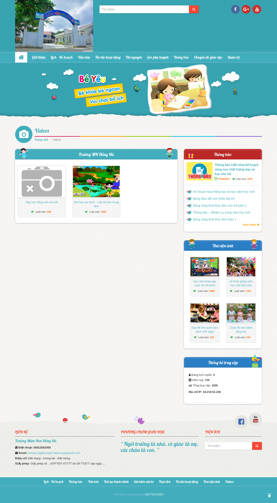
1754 (248, 291)
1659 (103, 212)
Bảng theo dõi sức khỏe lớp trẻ (214, 198)
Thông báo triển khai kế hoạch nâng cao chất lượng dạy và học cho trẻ (237, 169)
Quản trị (234, 57)
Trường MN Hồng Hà (96, 154)
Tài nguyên (134, 57)
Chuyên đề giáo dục (208, 57)
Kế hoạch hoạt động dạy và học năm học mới (223, 191)
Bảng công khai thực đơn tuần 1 (214, 219)
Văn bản (84, 57)
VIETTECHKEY (154, 494)
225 (212, 337)
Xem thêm (251, 224)
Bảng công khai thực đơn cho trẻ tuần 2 (219, 205)
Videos (42, 130)
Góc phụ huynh (158, 57)
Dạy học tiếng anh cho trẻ (42, 202)
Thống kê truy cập (223, 362)
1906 (211, 291)
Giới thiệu (38, 57)
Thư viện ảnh (223, 245)
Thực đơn (165, 481)
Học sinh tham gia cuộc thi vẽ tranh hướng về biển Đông (204, 285)
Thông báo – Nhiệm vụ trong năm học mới (221, 212)
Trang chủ (41, 139)
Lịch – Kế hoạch (62, 57)
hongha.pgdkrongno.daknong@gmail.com (54, 453)
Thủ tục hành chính (116, 481)
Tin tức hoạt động (108, 57)
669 (49, 212)
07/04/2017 (224, 179)
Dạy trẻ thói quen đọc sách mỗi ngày (204, 329)
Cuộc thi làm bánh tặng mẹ (241, 329)
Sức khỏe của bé (144, 481)
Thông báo (181, 57)
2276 (249, 179)
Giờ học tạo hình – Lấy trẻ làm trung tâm (96, 204)
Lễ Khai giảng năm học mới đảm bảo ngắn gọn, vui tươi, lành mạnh (241, 287)
